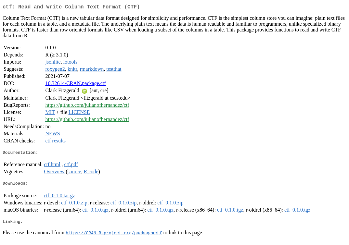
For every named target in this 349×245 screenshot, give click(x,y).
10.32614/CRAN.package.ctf (75, 84)
